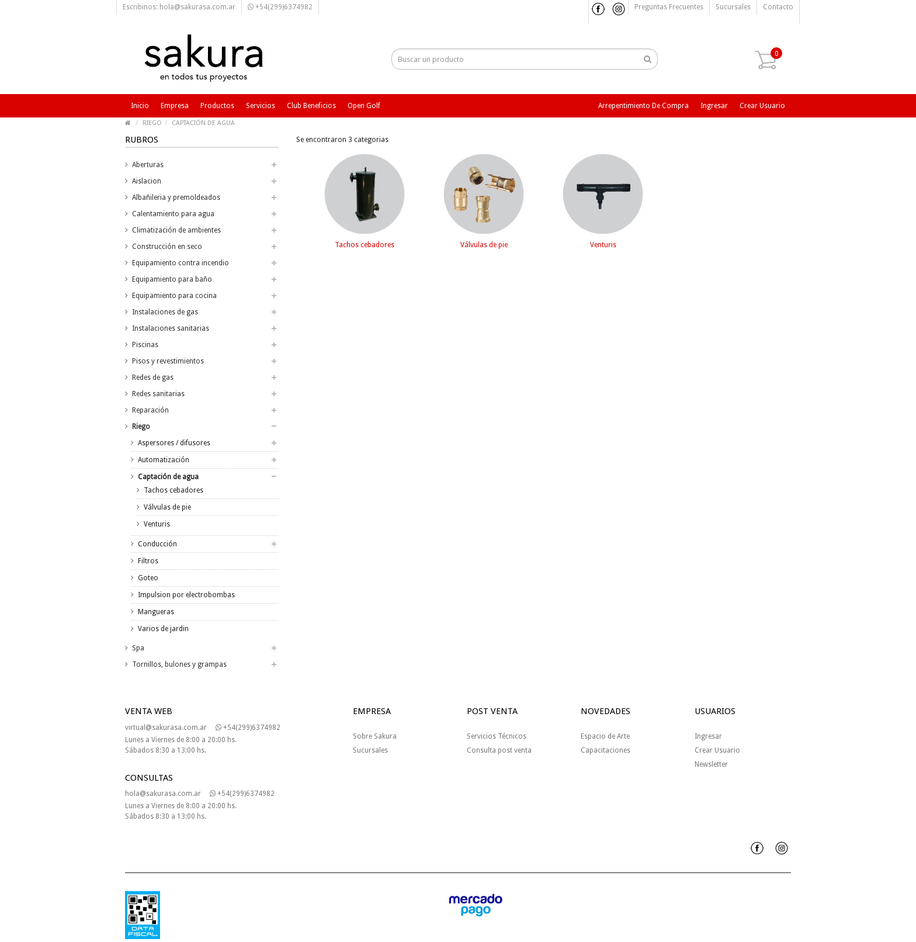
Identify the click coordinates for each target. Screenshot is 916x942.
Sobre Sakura (375, 736)
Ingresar (714, 106)
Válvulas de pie (167, 507)
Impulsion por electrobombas (186, 595)
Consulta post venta (499, 750)
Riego (141, 426)
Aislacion (146, 181)
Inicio (140, 106)
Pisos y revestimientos (168, 361)
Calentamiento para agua (173, 214)
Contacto (778, 7)
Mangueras (156, 612)
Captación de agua (168, 477)
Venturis (157, 524)
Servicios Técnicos (496, 736)
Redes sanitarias (158, 394)
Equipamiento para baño (172, 279)
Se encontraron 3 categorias (342, 140)
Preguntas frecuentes (668, 7)
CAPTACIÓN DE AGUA (203, 123)
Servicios (260, 106)
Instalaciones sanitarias (170, 328)
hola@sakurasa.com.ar (163, 793)
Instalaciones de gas (165, 312)
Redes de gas (153, 377)
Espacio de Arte (605, 736)
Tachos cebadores (173, 490)
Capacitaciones (605, 750)
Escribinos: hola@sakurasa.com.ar (179, 7)
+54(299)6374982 (280, 7)
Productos (217, 106)
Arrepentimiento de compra (643, 106)
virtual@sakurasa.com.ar (166, 727)
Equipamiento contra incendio (180, 263)
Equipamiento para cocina (174, 296)
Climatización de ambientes (176, 230)
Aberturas (148, 165)
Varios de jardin (163, 629)
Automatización (163, 460)
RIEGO (152, 123)
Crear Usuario (717, 750)
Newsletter (711, 764)
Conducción (157, 544)
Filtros (148, 561)
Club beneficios (311, 106)
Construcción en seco (167, 247)
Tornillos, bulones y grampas (179, 664)
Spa (138, 648)
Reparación (150, 410)
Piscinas (145, 345)
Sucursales (733, 7)
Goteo (148, 578)
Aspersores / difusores (174, 443)
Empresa (175, 106)
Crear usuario (762, 106)
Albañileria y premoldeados (176, 197)
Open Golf (364, 106)
